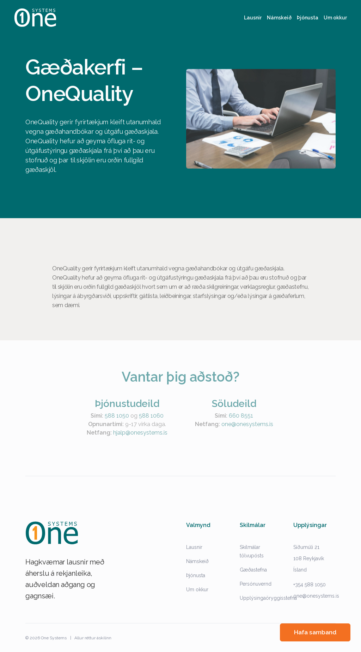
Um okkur (197, 589)
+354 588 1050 (309, 584)
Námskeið (197, 561)
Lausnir (194, 547)
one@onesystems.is (316, 596)
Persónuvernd (255, 584)
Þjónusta (195, 575)
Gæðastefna (253, 570)
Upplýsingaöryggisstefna (268, 598)
